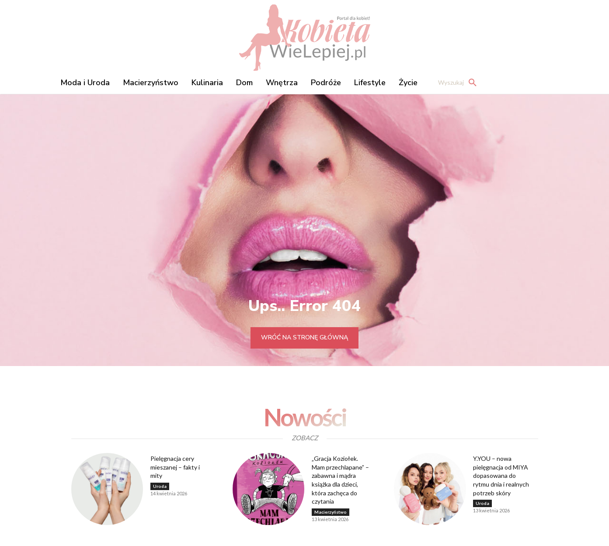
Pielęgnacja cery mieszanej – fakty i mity (175, 467)
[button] (459, 82)
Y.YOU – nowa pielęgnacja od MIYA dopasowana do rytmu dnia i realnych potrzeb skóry (501, 475)
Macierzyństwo (330, 512)
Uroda (160, 486)
